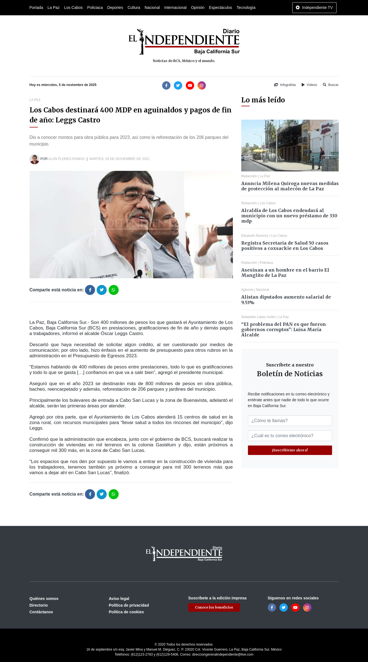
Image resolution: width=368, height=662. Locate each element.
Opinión (197, 7)
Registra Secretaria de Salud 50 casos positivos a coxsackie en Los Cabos (284, 245)
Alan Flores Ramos (66, 159)
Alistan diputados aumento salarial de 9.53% (286, 299)
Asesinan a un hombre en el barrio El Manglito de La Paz (285, 272)
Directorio (39, 605)
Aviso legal (119, 598)
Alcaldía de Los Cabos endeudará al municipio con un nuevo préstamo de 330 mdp (289, 216)
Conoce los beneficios (214, 607)
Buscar (331, 85)
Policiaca (95, 7)
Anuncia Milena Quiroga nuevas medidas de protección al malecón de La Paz (290, 186)
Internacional (175, 7)
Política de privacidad (129, 605)
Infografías (285, 85)
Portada (36, 7)
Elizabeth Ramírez (255, 236)
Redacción (249, 176)
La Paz (54, 7)
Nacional (152, 7)
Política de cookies (126, 612)
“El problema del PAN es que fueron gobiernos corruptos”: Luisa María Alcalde (283, 329)
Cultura (134, 7)
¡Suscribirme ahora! (290, 450)
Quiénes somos (44, 598)
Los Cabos (73, 7)
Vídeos (309, 85)
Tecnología (246, 7)
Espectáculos (220, 7)
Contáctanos (41, 612)
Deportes (115, 7)
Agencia (247, 290)
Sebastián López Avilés (258, 317)
